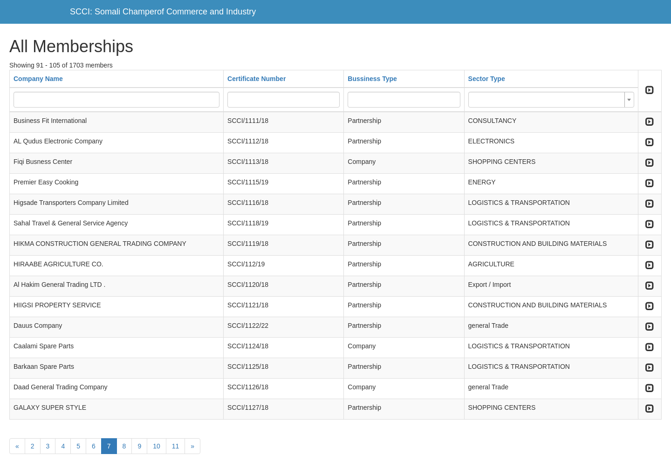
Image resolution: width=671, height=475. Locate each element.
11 (175, 446)
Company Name (38, 78)
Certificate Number (256, 78)
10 (156, 446)
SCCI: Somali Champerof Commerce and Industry (163, 11)
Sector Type (486, 78)
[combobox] (551, 100)
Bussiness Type (372, 78)
